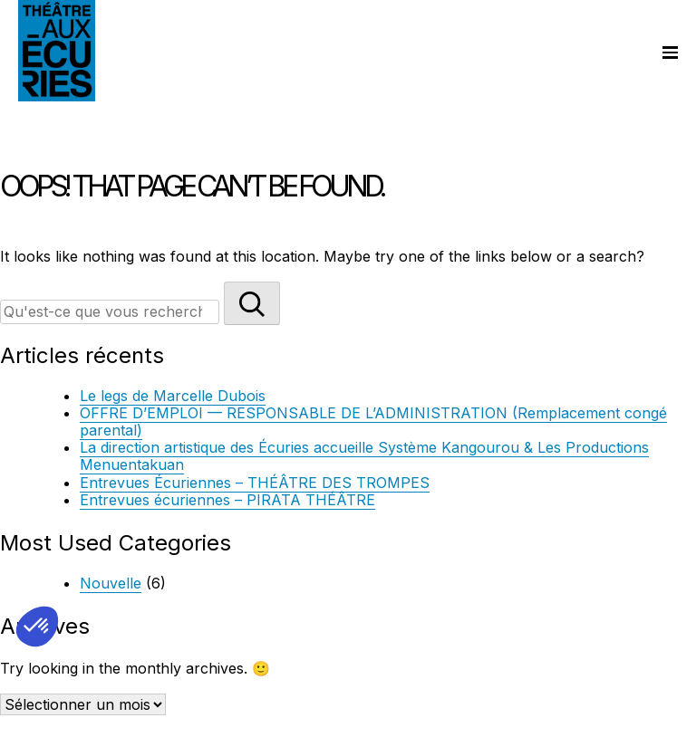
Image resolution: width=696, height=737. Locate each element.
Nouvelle (110, 583)
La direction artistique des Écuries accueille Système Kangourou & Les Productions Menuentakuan (364, 456)
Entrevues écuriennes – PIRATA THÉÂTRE (227, 500)
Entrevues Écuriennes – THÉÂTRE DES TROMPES (255, 483)
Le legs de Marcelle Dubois (173, 396)
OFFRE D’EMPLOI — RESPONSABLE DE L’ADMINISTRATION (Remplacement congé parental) (373, 421)
